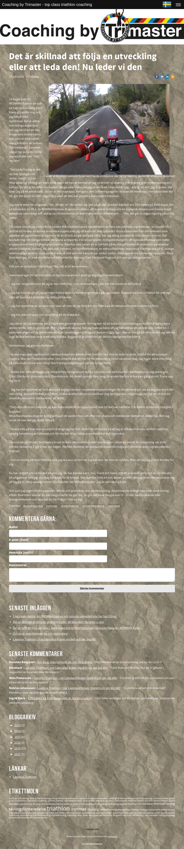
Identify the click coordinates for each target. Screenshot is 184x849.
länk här (114, 332)
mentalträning (164, 803)
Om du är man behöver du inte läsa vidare (40, 634)
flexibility (108, 815)
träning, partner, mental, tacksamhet (58, 800)
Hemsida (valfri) (21, 553)
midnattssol (15, 817)
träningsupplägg (166, 815)
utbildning (137, 815)
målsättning (42, 812)
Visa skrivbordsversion (92, 843)
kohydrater (128, 812)
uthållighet (114, 798)
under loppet (161, 812)
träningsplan (92, 798)
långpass (117, 815)
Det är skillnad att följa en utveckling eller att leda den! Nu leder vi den (58, 622)
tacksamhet (154, 809)
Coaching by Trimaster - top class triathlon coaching (47, 4)
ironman (51, 506)
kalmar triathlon (64, 804)
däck (102, 800)
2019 (17, 725)
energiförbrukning (18, 812)
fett (122, 798)
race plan (127, 815)
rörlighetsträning (93, 506)
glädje (172, 798)
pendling (129, 798)
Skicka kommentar (92, 588)
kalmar (164, 809)
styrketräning (69, 506)
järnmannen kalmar (144, 812)
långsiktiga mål (33, 506)
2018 (17, 731)
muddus (109, 800)
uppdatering (26, 815)
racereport (26, 817)
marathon (148, 804)
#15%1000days (161, 800)
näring (46, 798)
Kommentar (18, 565)
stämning (62, 798)
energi (116, 804)
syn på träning (21, 798)
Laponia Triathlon (24, 777)
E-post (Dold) (19, 540)
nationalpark (121, 800)
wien (67, 812)
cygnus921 (112, 836)
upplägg (148, 798)
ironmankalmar (161, 798)
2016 (17, 743)
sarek (85, 815)
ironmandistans (48, 804)
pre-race (98, 815)
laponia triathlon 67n (130, 804)
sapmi (23, 804)
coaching (117, 812)
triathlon (59, 809)
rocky (80, 800)
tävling (171, 809)
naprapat (114, 506)
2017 (17, 737)
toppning (71, 815)
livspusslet (76, 812)
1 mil (146, 815)
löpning (93, 809)
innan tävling (33, 804)
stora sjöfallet (36, 798)
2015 (17, 748)
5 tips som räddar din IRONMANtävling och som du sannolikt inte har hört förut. (65, 616)
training (32, 812)
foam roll (54, 812)
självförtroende (41, 815)
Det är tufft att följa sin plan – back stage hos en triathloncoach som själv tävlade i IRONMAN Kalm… (77, 628)
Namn (13, 527)
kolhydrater (89, 800)
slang (91, 815)
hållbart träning (109, 809)
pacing (53, 798)
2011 (17, 754)
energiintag (124, 809)
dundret (149, 800)
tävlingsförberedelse (28, 809)
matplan (36, 817)
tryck (12, 798)
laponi (82, 798)
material (132, 800)
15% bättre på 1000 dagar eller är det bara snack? (60, 698)
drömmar (83, 804)
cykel (76, 804)
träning (134, 809)
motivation (73, 798)
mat (97, 800)
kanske (171, 812)
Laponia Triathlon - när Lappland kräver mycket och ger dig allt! (54, 639)
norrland (143, 809)
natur (80, 815)
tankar (44, 817)
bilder (62, 812)
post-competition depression (24, 800)
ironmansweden (104, 812)
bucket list (138, 798)
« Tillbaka (32, 77)
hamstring (14, 815)
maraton (103, 798)
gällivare (92, 804)
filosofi (141, 800)
